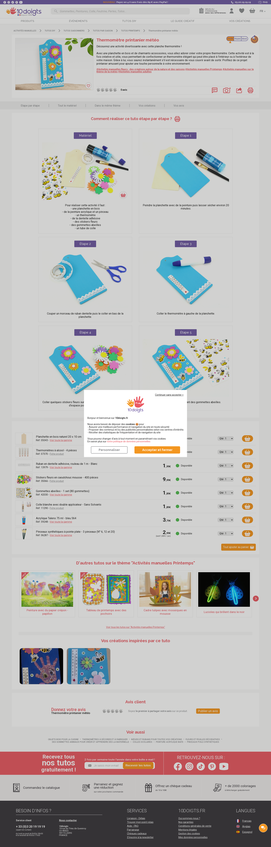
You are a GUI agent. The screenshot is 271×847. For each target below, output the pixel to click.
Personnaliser (109, 450)
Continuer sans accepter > (169, 394)
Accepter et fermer (157, 450)
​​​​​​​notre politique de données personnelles (128, 441)
